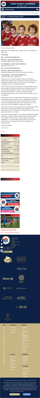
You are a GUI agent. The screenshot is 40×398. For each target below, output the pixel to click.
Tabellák (24, 362)
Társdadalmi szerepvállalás (25, 377)
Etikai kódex (24, 351)
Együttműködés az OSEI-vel (25, 340)
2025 (4, 332)
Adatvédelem (27, 391)
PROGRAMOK (25, 366)
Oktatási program (26, 368)
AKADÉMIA (24, 325)
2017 (4, 351)
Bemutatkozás (24, 327)
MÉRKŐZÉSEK (25, 354)
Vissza (2, 131)
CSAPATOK (12, 354)
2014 (4, 358)
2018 (4, 348)
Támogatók (5, 251)
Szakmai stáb (13, 356)
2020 (4, 343)
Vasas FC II (13, 369)
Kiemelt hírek (13, 327)
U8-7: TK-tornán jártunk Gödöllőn (10, 232)
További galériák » (15, 215)
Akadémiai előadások (25, 373)
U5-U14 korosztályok (13, 363)
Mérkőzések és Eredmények (25, 359)
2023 (4, 336)
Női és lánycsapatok (13, 366)
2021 (4, 341)
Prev (2, 157)
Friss (4, 327)
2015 (4, 355)
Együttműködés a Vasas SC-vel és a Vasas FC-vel (25, 337)
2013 (4, 360)
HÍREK (4, 325)
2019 (4, 346)
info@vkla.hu (8, 248)
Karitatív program (26, 371)
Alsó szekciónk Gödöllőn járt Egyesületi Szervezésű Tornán (9, 229)
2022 (4, 339)
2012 (4, 362)
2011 (4, 365)
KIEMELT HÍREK (13, 325)
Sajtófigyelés (13, 332)
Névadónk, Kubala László (25, 332)
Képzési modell (25, 344)
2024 (4, 334)
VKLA (3, 16)
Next (17, 157)
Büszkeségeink (25, 346)
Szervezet (24, 329)
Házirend (23, 348)
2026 (4, 329)
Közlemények (13, 329)
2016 (4, 353)
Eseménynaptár (25, 356)
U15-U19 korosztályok (13, 359)
